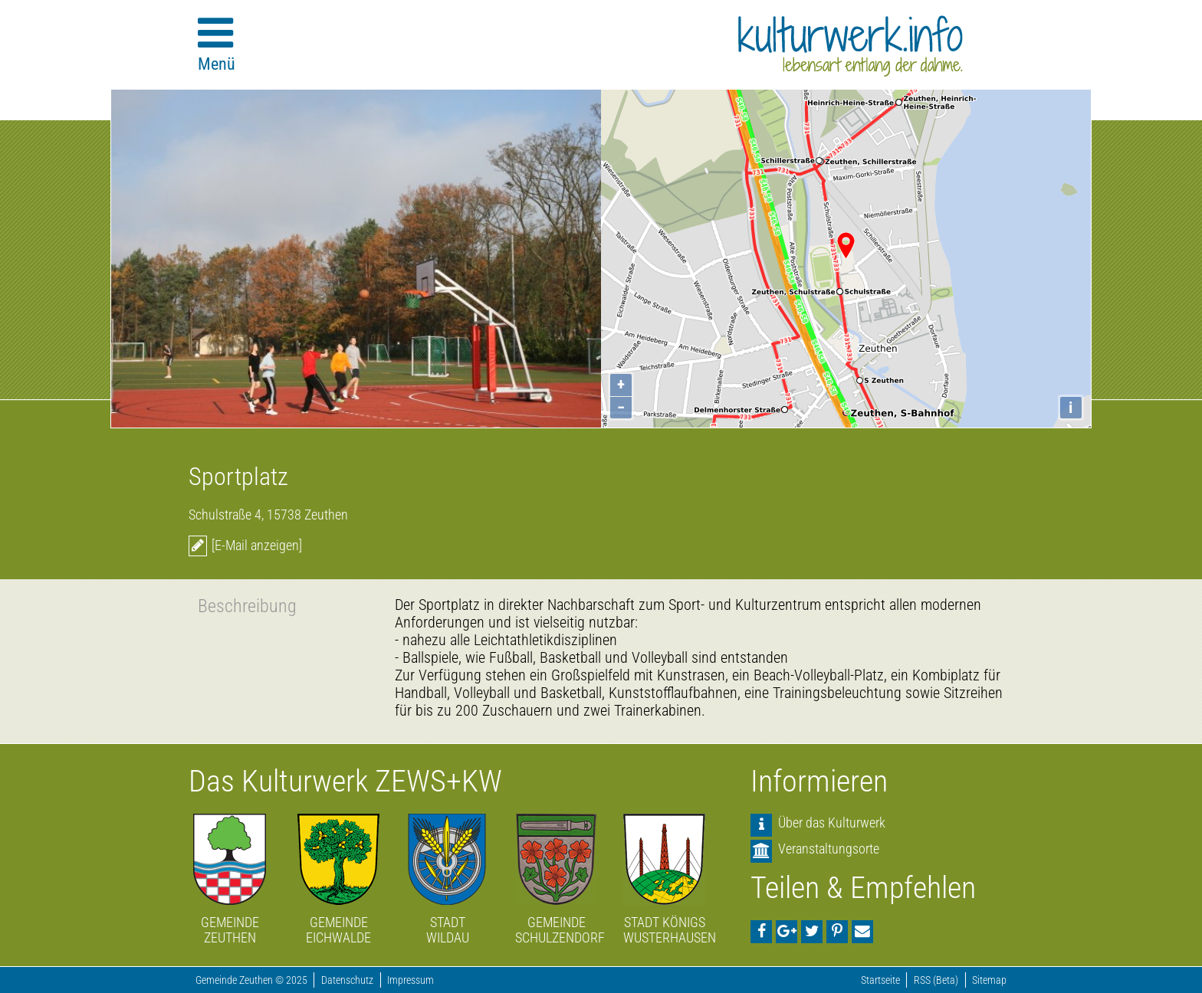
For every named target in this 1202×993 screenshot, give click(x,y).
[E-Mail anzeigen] (257, 545)
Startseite (880, 980)
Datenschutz (347, 980)
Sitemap (989, 980)
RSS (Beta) (936, 980)
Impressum (410, 980)
